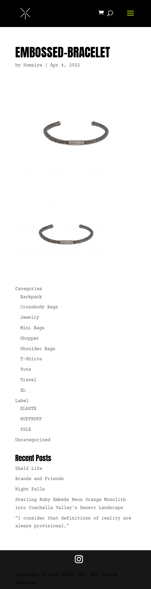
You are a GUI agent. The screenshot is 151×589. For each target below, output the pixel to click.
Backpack (31, 297)
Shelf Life (28, 469)
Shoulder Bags (37, 349)
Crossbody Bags (39, 307)
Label (22, 401)
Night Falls (30, 489)
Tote (25, 369)
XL (23, 390)
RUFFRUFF (31, 419)
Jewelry (29, 317)
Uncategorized (32, 440)
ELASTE (28, 409)
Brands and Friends (39, 479)
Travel (28, 380)
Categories (28, 289)
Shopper (29, 338)
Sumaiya (32, 65)
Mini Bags (32, 328)
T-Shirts (31, 359)
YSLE (25, 429)
